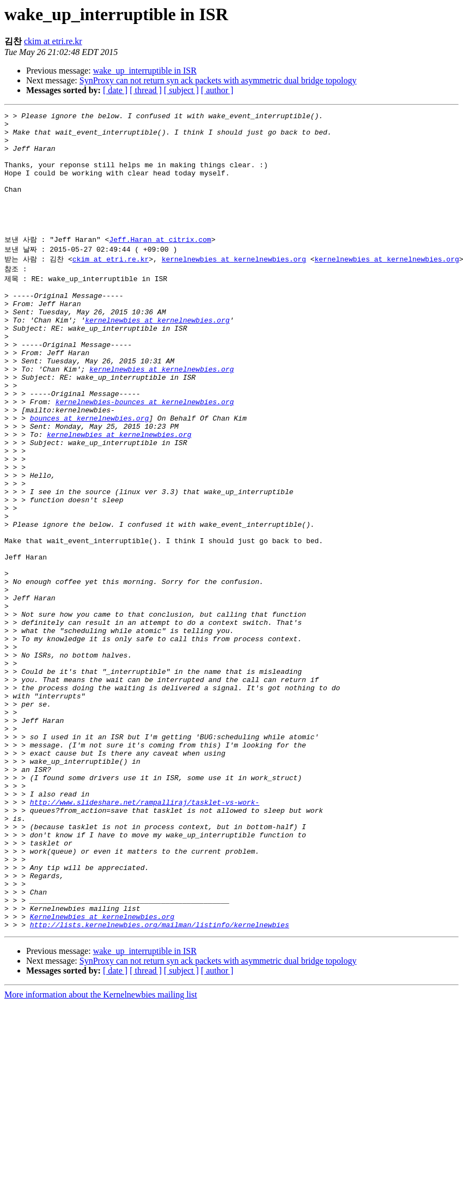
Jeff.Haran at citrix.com (160, 264)
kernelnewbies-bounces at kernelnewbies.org (145, 453)
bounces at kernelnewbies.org (89, 473)
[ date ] (115, 90)
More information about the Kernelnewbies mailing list (100, 1150)
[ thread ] (146, 90)
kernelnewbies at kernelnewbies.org (234, 285)
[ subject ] (181, 90)
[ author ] (217, 90)
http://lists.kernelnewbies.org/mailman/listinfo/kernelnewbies (159, 1081)
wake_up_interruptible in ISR (145, 70)
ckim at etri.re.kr (53, 41)
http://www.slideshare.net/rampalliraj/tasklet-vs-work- (144, 934)
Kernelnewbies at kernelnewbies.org (102, 1071)
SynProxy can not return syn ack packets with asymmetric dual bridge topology (218, 80)
